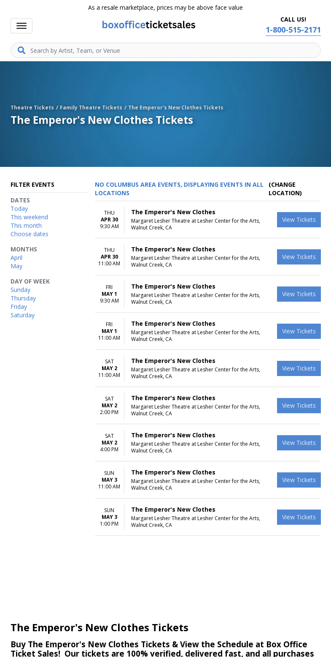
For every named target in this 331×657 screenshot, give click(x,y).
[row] (208, 219)
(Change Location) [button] (285, 188)
